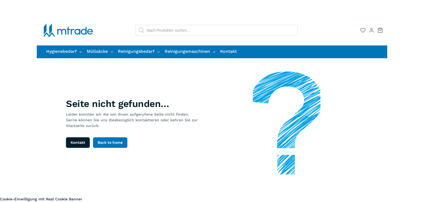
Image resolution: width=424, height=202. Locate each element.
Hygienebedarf (61, 51)
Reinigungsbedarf (136, 51)
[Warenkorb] (380, 30)
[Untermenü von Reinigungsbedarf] (158, 51)
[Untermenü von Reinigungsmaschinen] (214, 51)
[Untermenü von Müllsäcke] (112, 51)
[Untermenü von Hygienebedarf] (80, 51)
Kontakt (78, 142)
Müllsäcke (97, 51)
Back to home (110, 142)
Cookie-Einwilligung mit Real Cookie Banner (41, 199)
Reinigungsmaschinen (187, 51)
